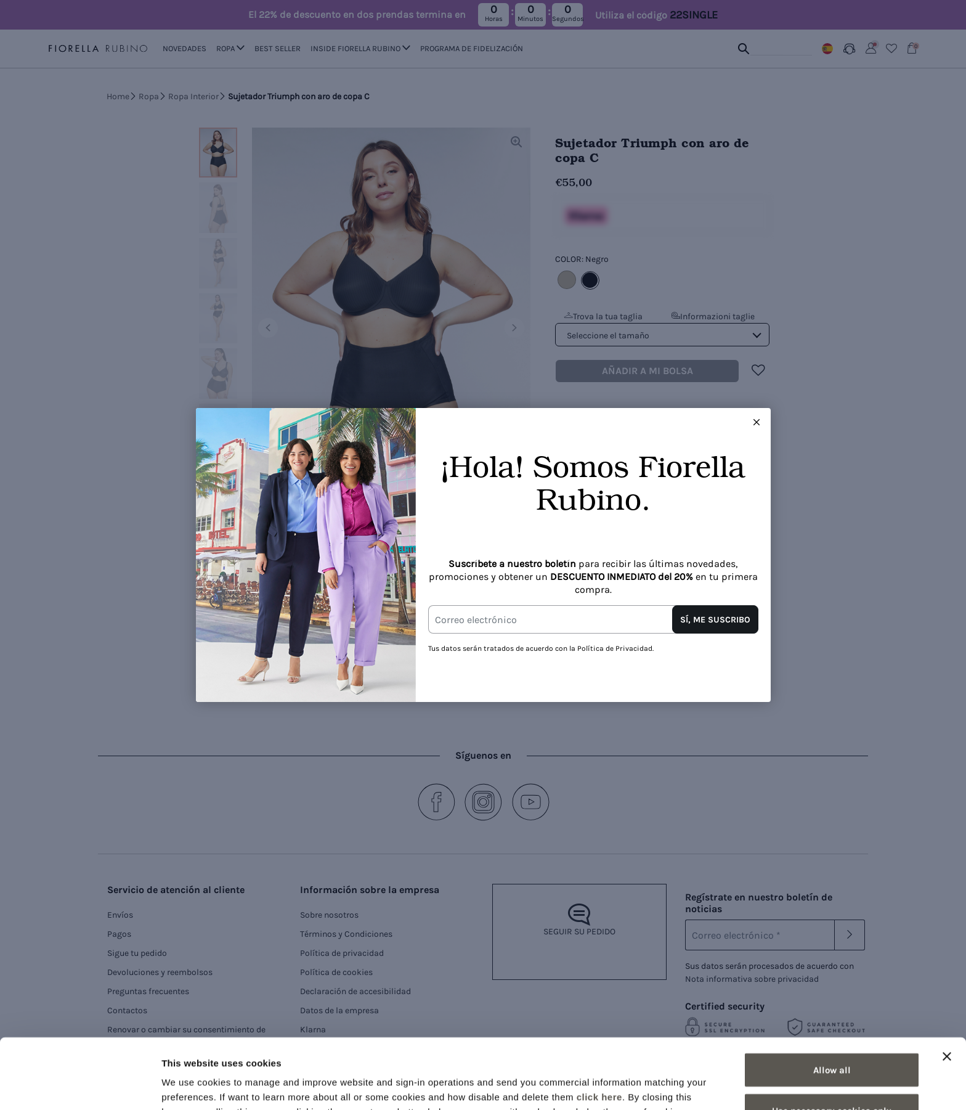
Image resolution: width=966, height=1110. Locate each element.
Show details (646, 1085)
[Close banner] (947, 990)
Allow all (832, 1004)
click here (599, 1031)
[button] (756, 422)
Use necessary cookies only (831, 1044)
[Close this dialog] (756, 422)
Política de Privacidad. (615, 648)
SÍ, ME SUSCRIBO (715, 619)
